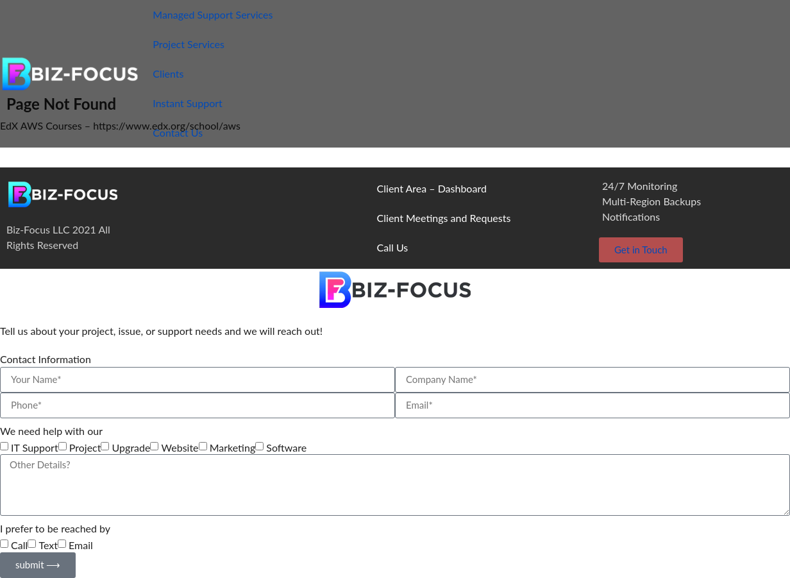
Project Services (188, 44)
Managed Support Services (213, 14)
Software (286, 448)
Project (85, 448)
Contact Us (178, 132)
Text (48, 545)
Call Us (392, 247)
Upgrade (131, 448)
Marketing (233, 448)
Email (81, 545)
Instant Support (188, 103)
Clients (168, 73)
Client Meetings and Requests (444, 218)
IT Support (34, 448)
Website (180, 448)
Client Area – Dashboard (432, 188)
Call (19, 545)
